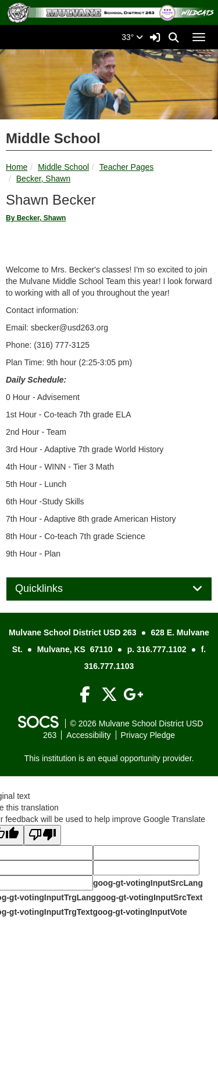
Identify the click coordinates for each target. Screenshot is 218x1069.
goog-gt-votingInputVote (139, 912)
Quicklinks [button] (52, 588)
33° (132, 37)
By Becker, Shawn (36, 218)
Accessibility (88, 735)
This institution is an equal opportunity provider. (109, 758)
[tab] (109, 589)
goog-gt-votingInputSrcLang (148, 883)
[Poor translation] (42, 835)
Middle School (63, 167)
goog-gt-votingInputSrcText (149, 897)
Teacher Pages (126, 167)
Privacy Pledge (148, 735)
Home (16, 167)
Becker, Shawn (43, 178)
